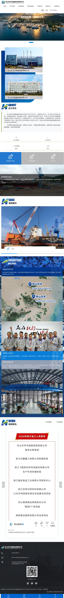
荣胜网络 (45, 589)
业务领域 (21, 6)
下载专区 (39, 6)
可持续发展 (30, 6)
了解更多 (3, 182)
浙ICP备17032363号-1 (31, 589)
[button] (59, 26)
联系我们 (57, 6)
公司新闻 (49, 423)
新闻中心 (48, 6)
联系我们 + (56, 262)
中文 (51, 10)
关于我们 (12, 6)
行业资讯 (60, 423)
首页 (5, 6)
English (55, 10)
